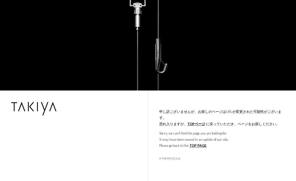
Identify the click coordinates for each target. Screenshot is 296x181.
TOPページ (196, 124)
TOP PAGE (197, 146)
